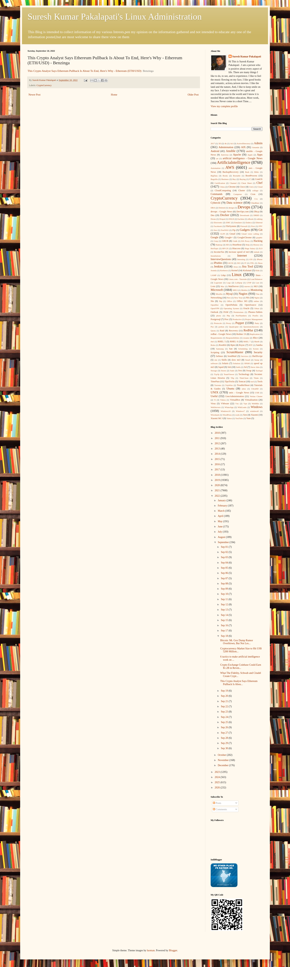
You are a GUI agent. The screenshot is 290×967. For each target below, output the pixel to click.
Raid (222, 330)
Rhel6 (256, 341)
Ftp (233, 230)
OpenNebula (231, 305)
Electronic (218, 222)
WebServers (216, 407)
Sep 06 (225, 573)
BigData (214, 176)
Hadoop (219, 245)
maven (247, 286)
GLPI (222, 234)
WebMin (255, 403)
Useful (214, 396)
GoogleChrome (244, 237)
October (222, 755)
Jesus (235, 267)
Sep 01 (225, 547)
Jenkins (218, 266)
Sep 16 (225, 625)
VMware (225, 403)
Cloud (259, 187)
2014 (218, 453)
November (223, 760)
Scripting (215, 352)
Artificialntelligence (233, 162)
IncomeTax (219, 252)
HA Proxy (245, 241)
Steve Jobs (255, 367)
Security (258, 352)
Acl (231, 143)
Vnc (237, 403)
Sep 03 (225, 557)
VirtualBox (235, 400)
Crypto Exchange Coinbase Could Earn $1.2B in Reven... (240, 666)
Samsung (220, 349)
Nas (257, 294)
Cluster (241, 190)
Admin (258, 143)
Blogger (173, 950)
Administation (226, 147)
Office (229, 301)
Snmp (256, 360)
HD (227, 245)
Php (228, 315)
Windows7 (240, 411)
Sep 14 (225, 615)
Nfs (247, 297)
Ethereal (259, 222)
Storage (214, 370)
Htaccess (236, 248)
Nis (212, 301)
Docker (224, 215)
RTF (250, 345)
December (223, 765)
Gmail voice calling (250, 234)
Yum (248, 418)
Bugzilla (214, 179)
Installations (216, 256)
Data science (234, 202)
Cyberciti (215, 202)
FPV (261, 226)
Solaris (225, 363)
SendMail (232, 356)
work (237, 415)
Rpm (232, 345)
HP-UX (225, 248)
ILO (260, 248)
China (222, 187)
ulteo (244, 389)
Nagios (243, 293)
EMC (228, 222)
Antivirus (225, 155)
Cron (253, 194)
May (220, 521)
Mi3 (256, 286)
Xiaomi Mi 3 (217, 418)
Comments (220, 809)
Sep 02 (225, 552)
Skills (224, 360)
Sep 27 (225, 732)
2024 (218, 777)
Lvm (213, 286)
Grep (216, 241)
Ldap (223, 275)
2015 (218, 459)
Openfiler (215, 305)
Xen (245, 415)
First (253, 226)
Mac (222, 286)
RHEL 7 (246, 341)
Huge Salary (250, 248)
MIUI (235, 290)
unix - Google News (239, 392)
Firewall (243, 226)
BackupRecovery (230, 172)
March (221, 510)
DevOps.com (242, 211)
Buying (243, 179)
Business (225, 179)
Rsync (242, 345)
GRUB (225, 241)
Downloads (244, 215)
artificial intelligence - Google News (242, 158)
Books (225, 176)
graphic (259, 237)
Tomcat (242, 381)
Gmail (232, 233)
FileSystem (231, 226)
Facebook (218, 226)
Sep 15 (225, 620)
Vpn (245, 403)
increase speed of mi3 (239, 252)
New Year (238, 298)
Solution (236, 363)
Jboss (260, 263)
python (221, 327)
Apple (249, 155)
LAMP (213, 275)
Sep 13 (225, 609)
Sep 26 (225, 727)
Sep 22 (225, 706)
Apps (260, 154)
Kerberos (224, 270)
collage (255, 190)
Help (248, 245)
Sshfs (238, 367)
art (217, 158)
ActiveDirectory (243, 143)
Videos (223, 400)
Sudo (232, 370)
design (231, 208)
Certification (220, 183)
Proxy (228, 323)
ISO (238, 263)
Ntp (220, 301)
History (256, 245)
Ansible (230, 151)
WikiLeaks (242, 407)
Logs (229, 283)
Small (247, 360)
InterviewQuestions (221, 259)
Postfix (255, 315)
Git (260, 230)
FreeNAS (225, 230)
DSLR (231, 219)
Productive (237, 319)
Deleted (222, 208)
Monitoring (256, 290)
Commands (216, 194)
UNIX (214, 392)
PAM (225, 312)
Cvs (256, 199)
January (222, 500)
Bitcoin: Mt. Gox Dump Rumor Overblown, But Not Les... (236, 642)
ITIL (252, 263)
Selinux (219, 356)
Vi (215, 400)
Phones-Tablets (255, 312)
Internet (242, 255)
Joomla (214, 270)
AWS (229, 167)
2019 (218, 480)
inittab (256, 252)
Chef (259, 183)
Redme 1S (241, 334)
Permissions (238, 312)
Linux (237, 274)
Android (215, 151)
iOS (250, 259)
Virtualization (251, 400)
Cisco (242, 186)
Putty (257, 323)
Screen (256, 349)
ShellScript (257, 356)
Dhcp (256, 211)
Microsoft (217, 290)
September (223, 542)
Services (244, 356)
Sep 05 (225, 567)
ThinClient (244, 378)
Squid (221, 367)
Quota (213, 330)
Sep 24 (225, 717)
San (230, 348)
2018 (218, 475)
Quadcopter (234, 327)
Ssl (245, 367)
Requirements (216, 338)
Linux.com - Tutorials (238, 279)
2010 (218, 432)
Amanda (255, 147)
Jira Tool (247, 266)
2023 (218, 772)
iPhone (259, 259)
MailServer (233, 286)
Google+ (229, 237)
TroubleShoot (243, 385)
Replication (254, 334)
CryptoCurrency (44, 85)
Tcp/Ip (216, 374)
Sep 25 (225, 722)
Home (114, 94)
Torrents (217, 385)
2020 (218, 485)
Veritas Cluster (256, 396)
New (229, 298)
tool (252, 381)
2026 (218, 787)
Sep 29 (225, 743)
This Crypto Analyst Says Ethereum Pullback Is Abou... (238, 683)
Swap (248, 370)
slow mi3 (236, 360)
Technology (244, 374)
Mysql (229, 293)
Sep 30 (225, 748)
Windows (256, 407)
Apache (237, 154)
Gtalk (235, 241)
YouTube (239, 418)
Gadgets (245, 230)
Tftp (232, 378)
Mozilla (219, 294)
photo (218, 315)
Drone (213, 219)
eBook (250, 219)
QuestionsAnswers (251, 327)
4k (226, 143)
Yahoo (229, 418)
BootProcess (251, 175)
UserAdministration (234, 396)
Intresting (241, 259)
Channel (233, 183)
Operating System (231, 308)
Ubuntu (230, 388)
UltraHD (255, 389)
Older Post (193, 94)
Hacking (258, 241)
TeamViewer (229, 374)
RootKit (223, 345)
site (215, 360)
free (215, 230)
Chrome (232, 186)
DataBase (255, 203)
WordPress (227, 415)
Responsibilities (232, 338)
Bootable (236, 176)
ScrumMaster (235, 352)
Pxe (212, 327)
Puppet (239, 323)
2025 (218, 782)
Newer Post (34, 94)
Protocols (218, 323)
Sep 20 (225, 696)
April (221, 516)
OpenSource (250, 305)
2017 (213, 143)
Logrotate (218, 283)
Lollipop (238, 283)
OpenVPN (215, 308)
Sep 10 (225, 594)
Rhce (255, 338)
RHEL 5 (222, 341)
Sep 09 (225, 588)
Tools (259, 381)
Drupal (222, 219)
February (223, 505)
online (256, 301)
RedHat (248, 330)
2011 (217, 438)
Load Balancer (256, 279)
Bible (256, 172)
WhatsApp (229, 407)
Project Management (253, 319)
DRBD (256, 215)
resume (246, 338)
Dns (212, 215)
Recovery (233, 330)
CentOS (258, 179)
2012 (218, 443)
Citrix (251, 187)
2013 (218, 448)
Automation (215, 168)
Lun (257, 283)
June (220, 526)
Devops (244, 207)
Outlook (214, 312)
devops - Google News (221, 211)
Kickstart (247, 270)
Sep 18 (225, 636)
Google (214, 237)
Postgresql (215, 319)
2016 (218, 464)
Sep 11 (224, 599)
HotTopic (214, 248)
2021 (218, 490)
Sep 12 (225, 604)
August (222, 537)
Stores (223, 370)
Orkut (256, 308)
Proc (226, 319)
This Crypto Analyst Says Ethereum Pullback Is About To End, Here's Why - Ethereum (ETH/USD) (84, 70)
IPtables (218, 263)
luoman (151, 950)
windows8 (254, 411)
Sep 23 (225, 711)
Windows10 (226, 411)
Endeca (249, 222)
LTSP (249, 283)
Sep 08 (225, 583)
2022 (218, 495)
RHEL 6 (234, 341)
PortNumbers (241, 315)
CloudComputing (223, 190)
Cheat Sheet (246, 183)
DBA (213, 208)
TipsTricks (230, 381)
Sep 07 (225, 578)
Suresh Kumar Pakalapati (246, 56)
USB (257, 393)
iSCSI (230, 263)
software (214, 363)
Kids (257, 270)
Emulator (238, 222)
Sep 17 (225, 630)
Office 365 (242, 301)
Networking (216, 297)
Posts (217, 803)
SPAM (247, 363)
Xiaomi (254, 415)
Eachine (240, 219)
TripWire (229, 385)
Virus (213, 403)
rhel (212, 341)
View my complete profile (224, 106)
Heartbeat (237, 244)
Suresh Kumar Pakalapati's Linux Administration (115, 16)
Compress (237, 194)
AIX (243, 147)
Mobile (244, 290)
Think (256, 378)
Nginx (256, 298)
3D (219, 143)
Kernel (234, 270)
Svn (240, 370)
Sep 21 (225, 701)
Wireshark (215, 415)
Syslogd (259, 370)
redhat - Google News (221, 334)
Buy (234, 179)
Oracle (246, 308)
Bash (247, 172)
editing (259, 219)
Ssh (229, 367)
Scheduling (242, 349)
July (220, 531)
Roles (213, 345)
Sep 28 (225, 738)
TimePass (215, 381)
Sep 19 (225, 690)
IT (245, 263)
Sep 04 (225, 562)
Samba (259, 345)
